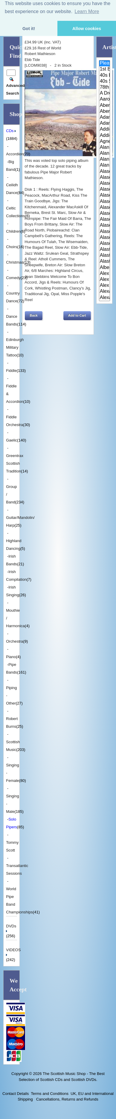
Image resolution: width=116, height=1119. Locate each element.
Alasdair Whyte (104, 238)
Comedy (13, 278)
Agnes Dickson (104, 142)
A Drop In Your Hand (104, 93)
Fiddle (11, 370)
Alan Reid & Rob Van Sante (104, 159)
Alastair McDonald (104, 250)
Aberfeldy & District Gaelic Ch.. (104, 112)
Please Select (104, 63)
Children (13, 231)
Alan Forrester (104, 153)
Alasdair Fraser (104, 184)
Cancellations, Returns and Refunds (66, 1099)
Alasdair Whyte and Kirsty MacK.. (104, 244)
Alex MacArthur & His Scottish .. (104, 280)
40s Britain (104, 76)
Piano (11, 657)
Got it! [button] (28, 28)
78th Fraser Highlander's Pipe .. (104, 87)
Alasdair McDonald (104, 226)
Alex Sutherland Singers (104, 286)
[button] (33, 315)
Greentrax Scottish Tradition (14, 463)
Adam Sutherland (104, 123)
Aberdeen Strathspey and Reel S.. (104, 106)
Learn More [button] (87, 11)
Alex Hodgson (104, 274)
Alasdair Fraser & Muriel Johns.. (104, 195)
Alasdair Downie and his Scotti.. (104, 172)
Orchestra (14, 641)
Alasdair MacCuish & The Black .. (104, 220)
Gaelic (11, 440)
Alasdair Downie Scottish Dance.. (104, 178)
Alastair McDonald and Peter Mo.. (104, 256)
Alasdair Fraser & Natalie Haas (104, 202)
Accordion (14, 154)
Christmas (15, 262)
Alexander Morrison (104, 298)
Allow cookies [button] (86, 28)
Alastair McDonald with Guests (104, 262)
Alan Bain (104, 148)
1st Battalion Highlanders (104, 69)
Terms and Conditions (49, 1093)
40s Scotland (104, 81)
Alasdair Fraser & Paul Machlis (104, 208)
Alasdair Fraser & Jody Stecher (104, 190)
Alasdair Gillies (104, 214)
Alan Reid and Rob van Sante (104, 165)
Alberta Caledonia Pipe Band (104, 268)
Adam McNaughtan (104, 117)
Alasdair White (104, 232)
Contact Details (15, 1093)
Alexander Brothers (104, 292)
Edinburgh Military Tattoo (15, 347)
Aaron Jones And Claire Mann (104, 99)
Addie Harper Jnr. (104, 136)
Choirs (11, 247)
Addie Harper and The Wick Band (104, 129)
